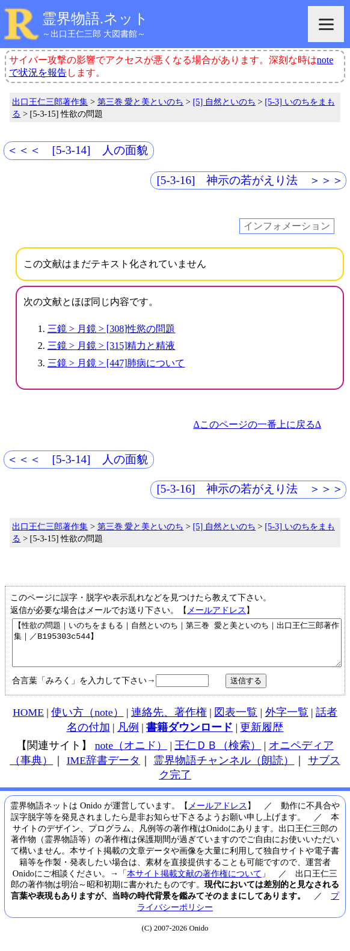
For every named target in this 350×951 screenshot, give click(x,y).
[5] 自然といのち (224, 101)
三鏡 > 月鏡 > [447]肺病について (116, 363)
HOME (28, 721)
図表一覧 (235, 721)
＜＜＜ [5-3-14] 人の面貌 (77, 150)
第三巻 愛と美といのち (140, 101)
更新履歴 (261, 736)
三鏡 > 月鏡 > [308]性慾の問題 (112, 329)
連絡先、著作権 (169, 721)
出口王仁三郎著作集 (50, 101)
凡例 (128, 736)
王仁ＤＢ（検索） (217, 754)
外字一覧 (287, 721)
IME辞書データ (103, 769)
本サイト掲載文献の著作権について (194, 882)
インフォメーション (287, 226)
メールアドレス (216, 610)
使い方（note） (87, 721)
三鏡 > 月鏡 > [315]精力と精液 (112, 345)
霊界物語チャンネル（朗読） (223, 769)
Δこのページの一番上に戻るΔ (257, 424)
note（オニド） (131, 754)
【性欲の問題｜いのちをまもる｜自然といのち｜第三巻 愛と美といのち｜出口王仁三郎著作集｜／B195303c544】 (177, 647)
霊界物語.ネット (95, 18)
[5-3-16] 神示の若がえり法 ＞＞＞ (249, 180)
